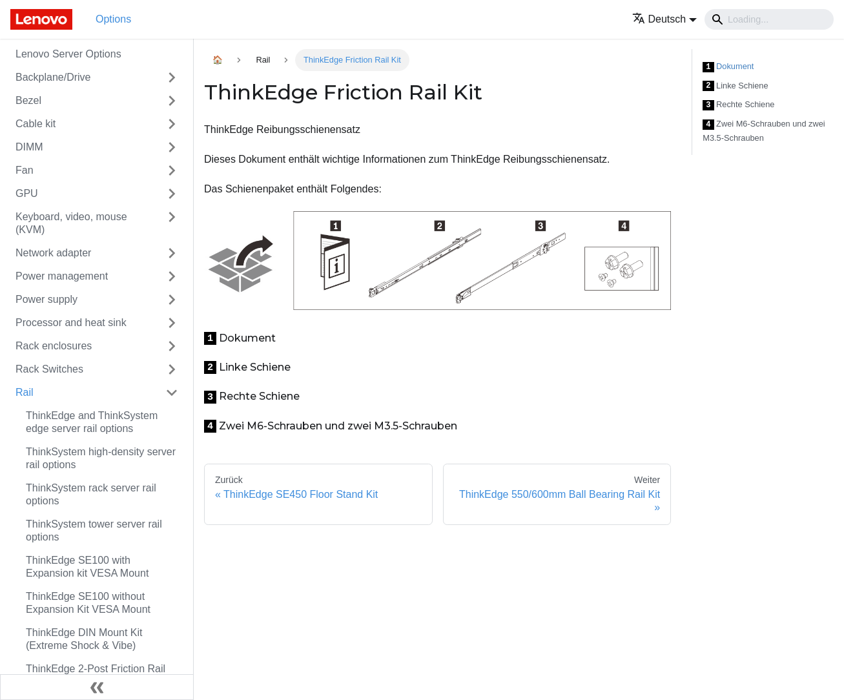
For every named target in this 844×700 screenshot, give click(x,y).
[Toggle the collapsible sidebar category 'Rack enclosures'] (172, 346)
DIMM (29, 146)
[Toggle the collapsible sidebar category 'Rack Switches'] (172, 369)
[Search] (769, 19)
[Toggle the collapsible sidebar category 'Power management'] (172, 276)
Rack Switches (49, 369)
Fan (24, 170)
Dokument (728, 66)
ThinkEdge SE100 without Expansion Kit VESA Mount (88, 603)
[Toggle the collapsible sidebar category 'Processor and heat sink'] (172, 323)
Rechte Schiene (738, 104)
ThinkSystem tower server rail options (94, 530)
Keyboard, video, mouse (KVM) (71, 223)
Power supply (46, 299)
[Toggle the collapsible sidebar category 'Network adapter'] (172, 253)
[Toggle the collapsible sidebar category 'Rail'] (172, 392)
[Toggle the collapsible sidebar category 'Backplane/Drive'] (172, 77)
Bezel (28, 100)
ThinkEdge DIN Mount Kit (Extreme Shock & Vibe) (84, 639)
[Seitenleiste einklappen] (97, 687)
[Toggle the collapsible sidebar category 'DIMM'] (172, 147)
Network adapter (53, 252)
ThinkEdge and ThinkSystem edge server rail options (92, 422)
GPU (26, 193)
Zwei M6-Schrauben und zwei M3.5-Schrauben (764, 131)
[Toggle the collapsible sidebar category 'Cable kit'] (172, 124)
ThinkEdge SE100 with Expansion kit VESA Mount (87, 567)
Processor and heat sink (71, 322)
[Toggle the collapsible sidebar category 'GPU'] (172, 193)
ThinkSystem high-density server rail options (101, 458)
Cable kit (35, 123)
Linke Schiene (735, 86)
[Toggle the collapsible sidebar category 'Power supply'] (172, 299)
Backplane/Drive (53, 77)
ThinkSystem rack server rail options (91, 494)
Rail (24, 392)
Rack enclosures (53, 345)
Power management (61, 276)
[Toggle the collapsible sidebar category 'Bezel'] (172, 100)
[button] (664, 19)
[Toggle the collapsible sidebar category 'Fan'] (172, 170)
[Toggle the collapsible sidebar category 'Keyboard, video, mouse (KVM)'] (172, 223)
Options (113, 19)
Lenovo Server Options (68, 53)
